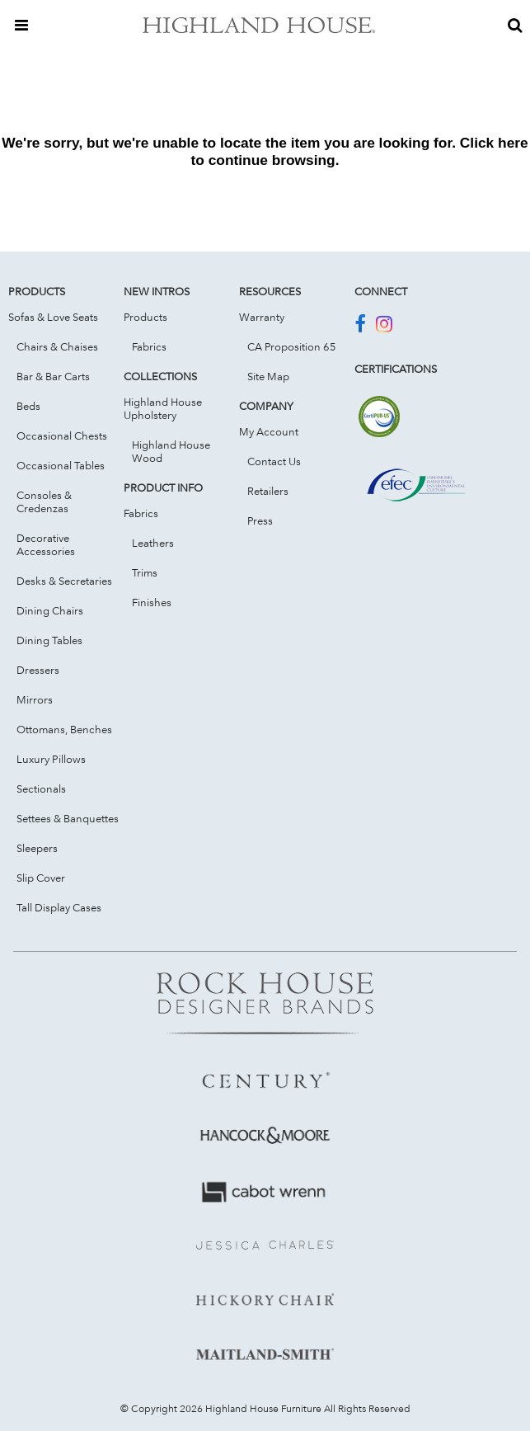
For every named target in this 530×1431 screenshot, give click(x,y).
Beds (28, 405)
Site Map (268, 376)
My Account (268, 431)
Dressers (37, 669)
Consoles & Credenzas (44, 501)
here (513, 142)
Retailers (267, 490)
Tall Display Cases (58, 907)
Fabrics (149, 346)
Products (145, 316)
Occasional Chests (61, 435)
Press (260, 520)
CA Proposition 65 (291, 346)
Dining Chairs (49, 610)
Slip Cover (40, 877)
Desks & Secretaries (64, 580)
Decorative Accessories (45, 544)
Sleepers (37, 847)
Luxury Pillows (51, 758)
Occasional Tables (60, 465)
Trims (144, 572)
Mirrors (34, 699)
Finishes (151, 602)
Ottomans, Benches (64, 729)
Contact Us (274, 461)
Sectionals (41, 788)
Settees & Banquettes (67, 818)
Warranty (261, 316)
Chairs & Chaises (57, 346)
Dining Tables (49, 640)
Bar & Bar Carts (53, 376)
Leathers (153, 542)
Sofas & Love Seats (53, 316)
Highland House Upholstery (163, 408)
